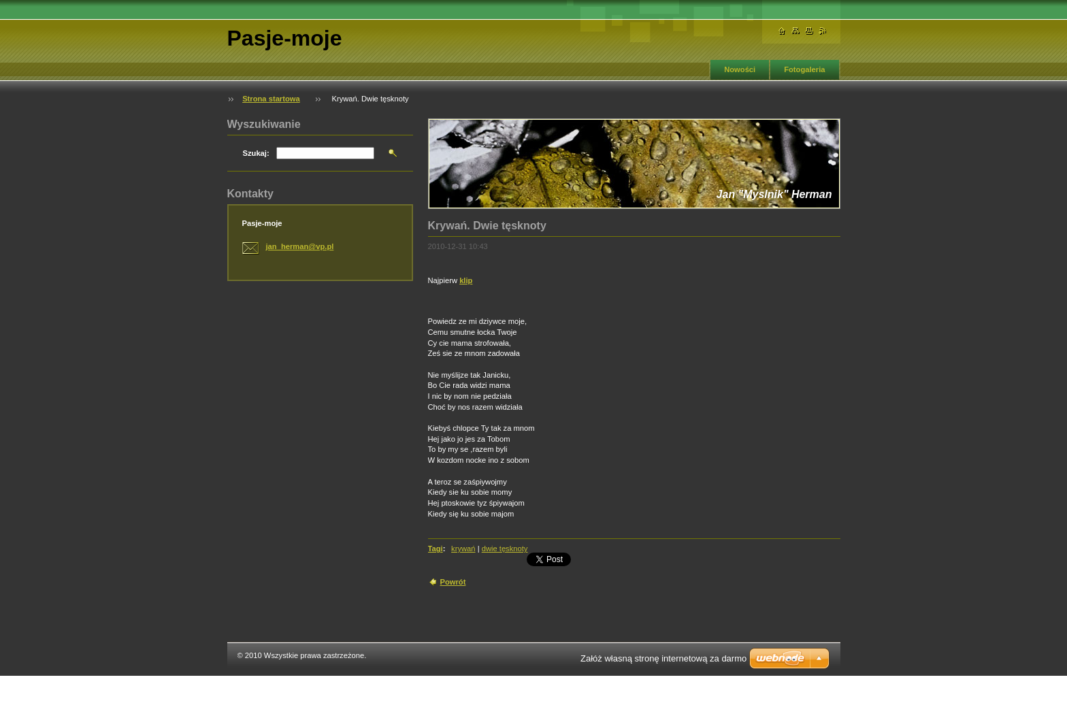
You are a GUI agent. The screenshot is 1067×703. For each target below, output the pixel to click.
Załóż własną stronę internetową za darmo (663, 658)
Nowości (739, 69)
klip (465, 280)
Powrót (453, 582)
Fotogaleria (804, 69)
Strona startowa (271, 99)
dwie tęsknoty (505, 548)
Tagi (435, 548)
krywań (463, 548)
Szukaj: (256, 153)
